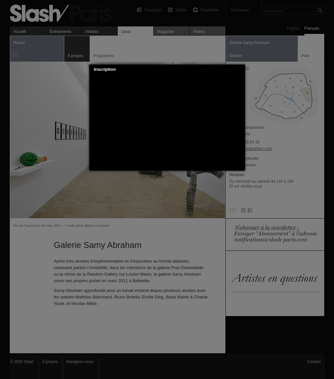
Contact (314, 361)
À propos (50, 361)
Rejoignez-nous (79, 361)
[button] (240, 69)
